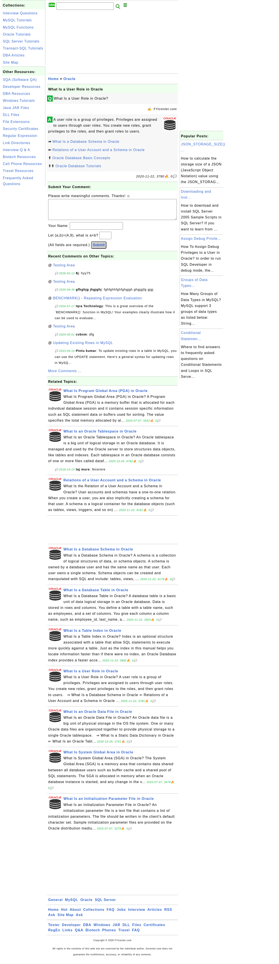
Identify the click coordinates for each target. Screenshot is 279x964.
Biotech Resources (19, 157)
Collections (93, 914)
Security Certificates (20, 129)
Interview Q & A (16, 150)
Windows (102, 929)
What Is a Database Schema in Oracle (85, 141)
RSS (168, 914)
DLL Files (11, 115)
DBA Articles (14, 55)
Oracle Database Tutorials (78, 166)
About (75, 914)
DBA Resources (16, 93)
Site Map (10, 62)
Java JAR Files (16, 108)
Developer (71, 929)
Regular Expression (20, 136)
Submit (99, 249)
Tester (54, 929)
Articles (154, 914)
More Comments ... (65, 375)
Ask (51, 919)
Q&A (79, 934)
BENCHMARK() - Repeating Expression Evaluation (97, 302)
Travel (124, 934)
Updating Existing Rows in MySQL (83, 347)
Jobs (121, 914)
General (55, 904)
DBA (87, 929)
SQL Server (105, 904)
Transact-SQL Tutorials (23, 48)
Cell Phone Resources (22, 164)
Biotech (93, 934)
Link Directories (16, 143)
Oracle (69, 79)
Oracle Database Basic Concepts (81, 158)
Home (53, 79)
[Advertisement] (23, 253)
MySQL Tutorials (17, 20)
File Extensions (16, 122)
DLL (126, 929)
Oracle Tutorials (17, 34)
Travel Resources (18, 171)
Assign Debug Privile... (201, 238)
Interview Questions (20, 13)
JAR (116, 929)
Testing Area (64, 269)
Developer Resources (22, 87)
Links (67, 934)
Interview (136, 914)
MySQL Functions (18, 27)
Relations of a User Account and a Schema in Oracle (98, 150)
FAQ (110, 914)
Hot (64, 914)
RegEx (54, 934)
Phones (109, 934)
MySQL (71, 904)
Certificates (154, 929)
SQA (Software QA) (20, 80)
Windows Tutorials (19, 100)
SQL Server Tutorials (21, 41)
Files (136, 929)
